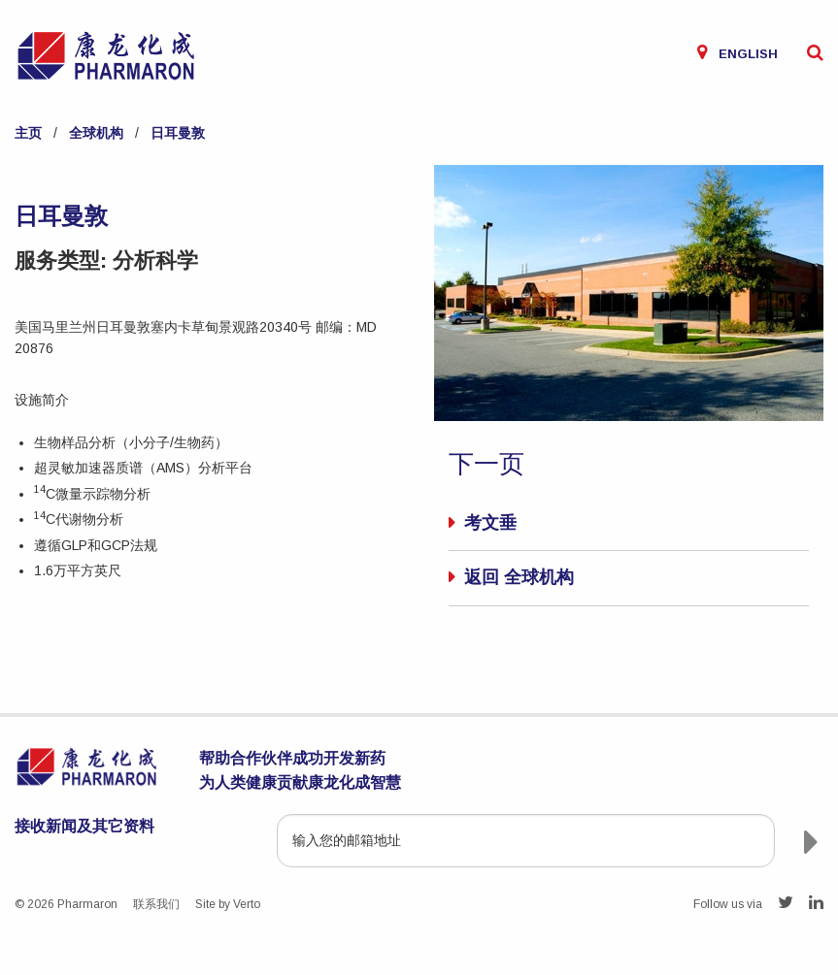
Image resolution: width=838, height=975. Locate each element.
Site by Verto (227, 904)
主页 (28, 133)
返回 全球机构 (519, 577)
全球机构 (96, 133)
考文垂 (490, 523)
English (748, 54)
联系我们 (156, 904)
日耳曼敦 (178, 133)
